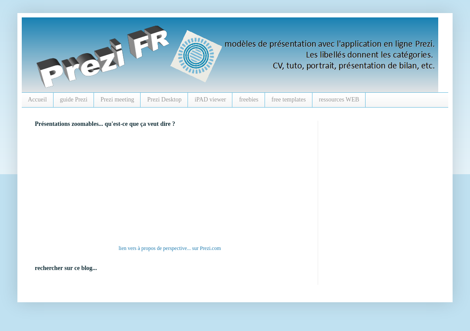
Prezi (205, 248)
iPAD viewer (210, 99)
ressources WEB (339, 99)
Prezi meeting (117, 99)
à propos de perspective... (164, 248)
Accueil (37, 99)
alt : (154, 188)
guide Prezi (73, 99)
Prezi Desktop (164, 99)
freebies (248, 99)
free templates (289, 99)
